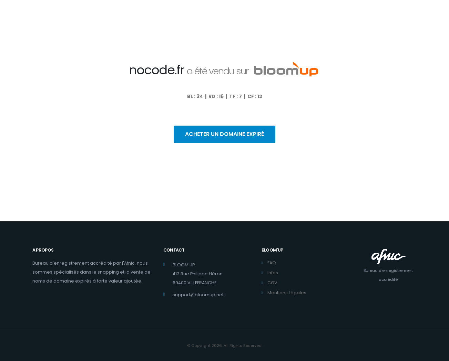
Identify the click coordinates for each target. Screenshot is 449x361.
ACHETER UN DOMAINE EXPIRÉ (224, 134)
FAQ (271, 263)
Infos (272, 273)
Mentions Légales (286, 293)
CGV (272, 283)
